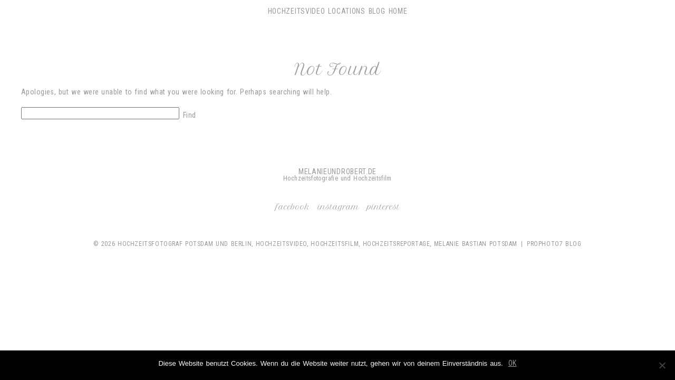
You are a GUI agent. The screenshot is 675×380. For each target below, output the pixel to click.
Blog (377, 11)
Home (398, 11)
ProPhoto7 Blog (554, 244)
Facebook (293, 207)
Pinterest (383, 207)
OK (512, 363)
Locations (346, 11)
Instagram (338, 207)
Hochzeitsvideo (296, 11)
